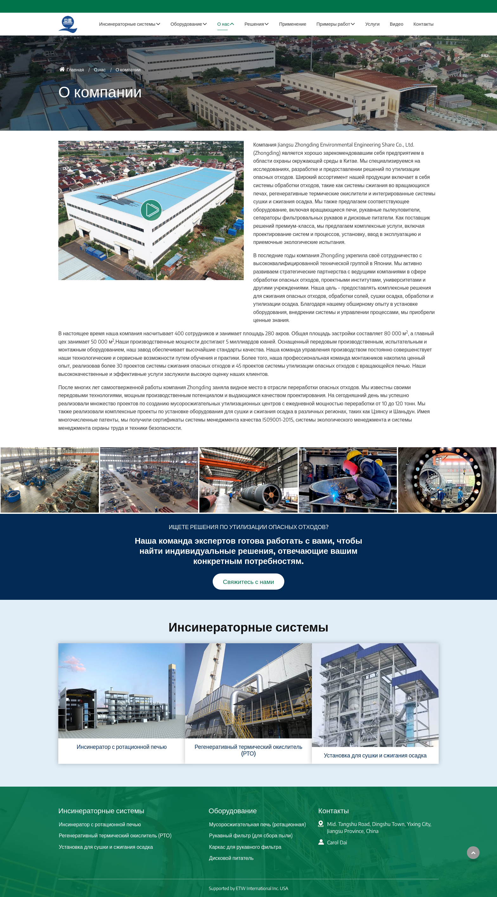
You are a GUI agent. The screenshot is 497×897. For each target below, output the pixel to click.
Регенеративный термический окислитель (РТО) (248, 750)
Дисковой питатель (231, 858)
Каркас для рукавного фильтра (245, 847)
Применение (293, 24)
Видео (396, 24)
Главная (71, 69)
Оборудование (233, 810)
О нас (100, 69)
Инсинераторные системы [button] (127, 24)
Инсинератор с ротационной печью (122, 746)
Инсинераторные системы (101, 810)
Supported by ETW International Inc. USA (248, 888)
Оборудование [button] (186, 24)
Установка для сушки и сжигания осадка (375, 755)
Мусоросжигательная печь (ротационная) (257, 824)
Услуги (372, 24)
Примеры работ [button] (333, 24)
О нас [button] (223, 24)
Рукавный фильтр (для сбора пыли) (251, 835)
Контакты (424, 24)
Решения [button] (254, 24)
